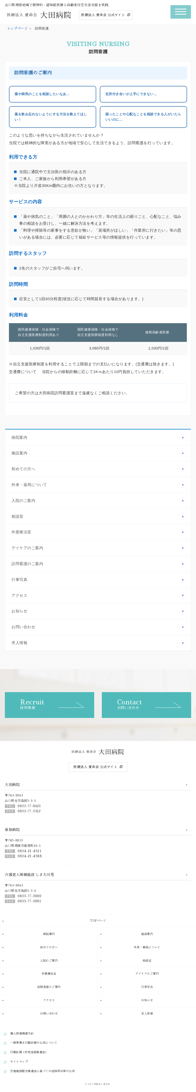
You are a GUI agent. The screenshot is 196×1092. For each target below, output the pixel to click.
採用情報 (57, 704)
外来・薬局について (29, 485)
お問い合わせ (23, 627)
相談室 (17, 516)
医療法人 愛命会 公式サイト (103, 15)
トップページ (17, 28)
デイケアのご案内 (27, 548)
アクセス (19, 595)
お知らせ (19, 611)
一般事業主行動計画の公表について (33, 1042)
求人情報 (19, 643)
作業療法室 (21, 532)
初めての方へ (23, 469)
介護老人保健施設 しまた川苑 (29, 874)
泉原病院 (12, 829)
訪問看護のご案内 (27, 564)
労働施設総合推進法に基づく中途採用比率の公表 (42, 1071)
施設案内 (19, 453)
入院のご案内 (23, 501)
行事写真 (19, 580)
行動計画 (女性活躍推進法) (28, 1052)
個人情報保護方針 (22, 1033)
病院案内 (19, 437)
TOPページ (98, 920)
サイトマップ (19, 1061)
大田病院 (12, 784)
